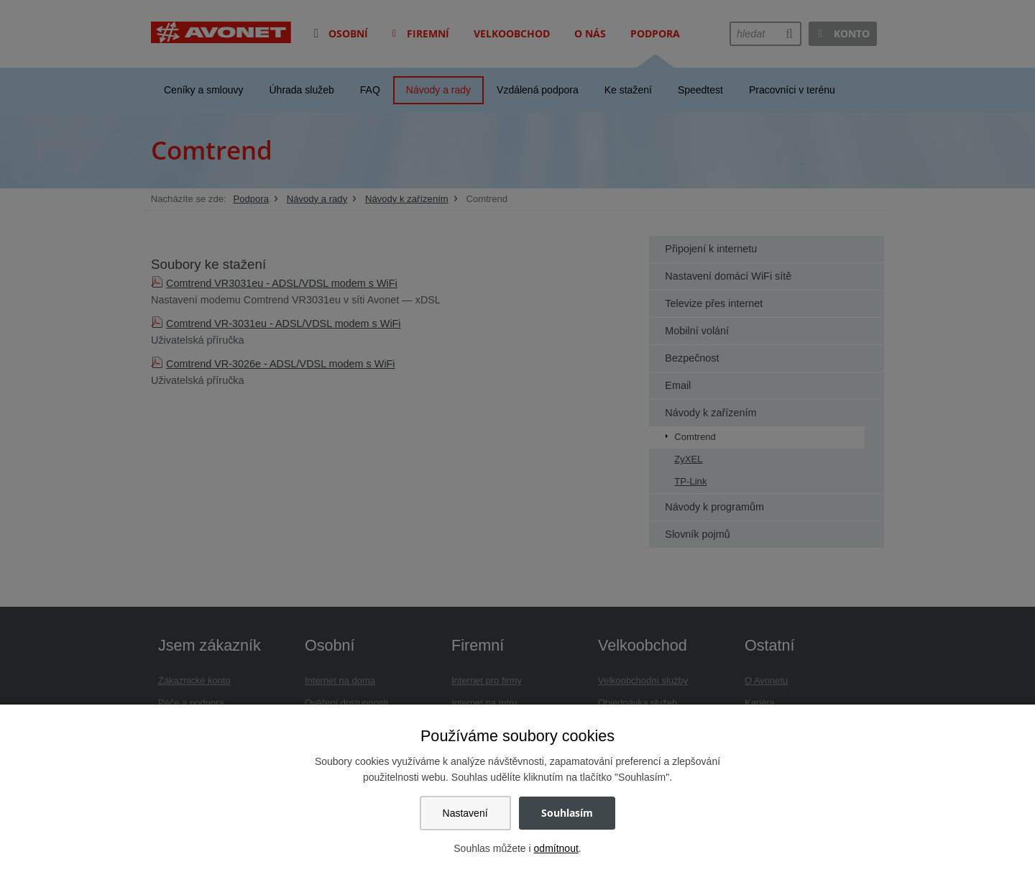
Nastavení (465, 813)
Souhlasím (567, 813)
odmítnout (556, 848)
